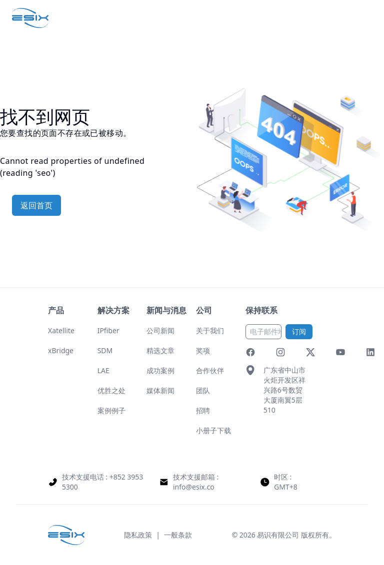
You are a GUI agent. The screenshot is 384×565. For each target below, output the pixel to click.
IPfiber (109, 330)
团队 (203, 390)
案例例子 (112, 410)
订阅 (299, 331)
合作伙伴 (210, 370)
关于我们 (210, 330)
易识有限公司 (278, 535)
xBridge (61, 350)
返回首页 (36, 205)
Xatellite (61, 330)
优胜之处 (112, 390)
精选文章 (160, 350)
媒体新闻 (160, 390)
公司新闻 (160, 330)
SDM (105, 350)
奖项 (203, 350)
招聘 (203, 410)
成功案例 (160, 370)
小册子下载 (213, 430)
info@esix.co (193, 487)
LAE (104, 370)
